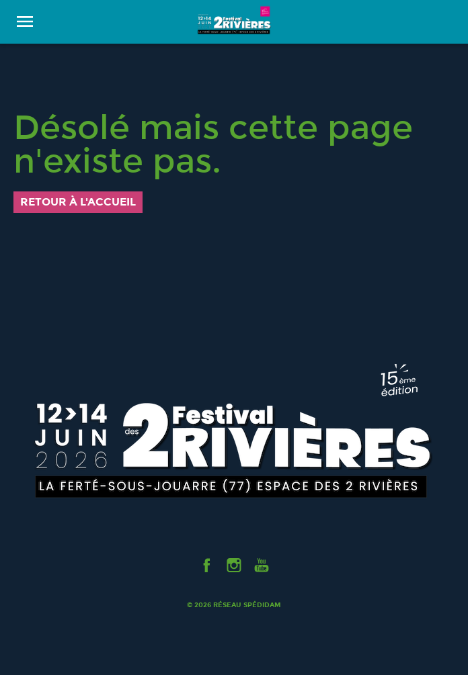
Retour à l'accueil (78, 201)
